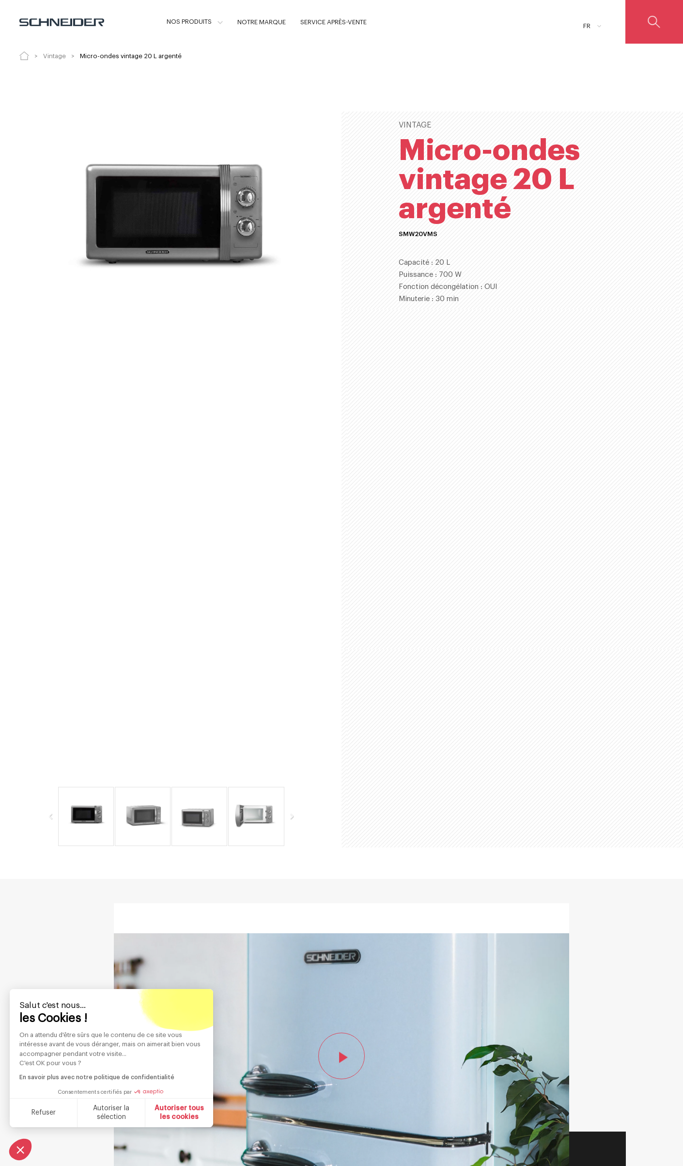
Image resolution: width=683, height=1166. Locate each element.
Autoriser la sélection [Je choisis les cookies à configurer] (110, 1112)
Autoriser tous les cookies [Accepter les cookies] (178, 1112)
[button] (20, 1149)
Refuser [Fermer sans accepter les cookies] (42, 1112)
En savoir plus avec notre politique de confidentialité (95, 1077)
